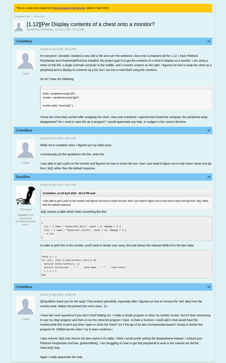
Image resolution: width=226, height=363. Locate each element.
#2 (209, 130)
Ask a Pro (39, 16)
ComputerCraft (22, 16)
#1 (209, 41)
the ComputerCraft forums (69, 8)
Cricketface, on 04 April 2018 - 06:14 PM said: (69, 193)
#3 (209, 177)
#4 (209, 286)
